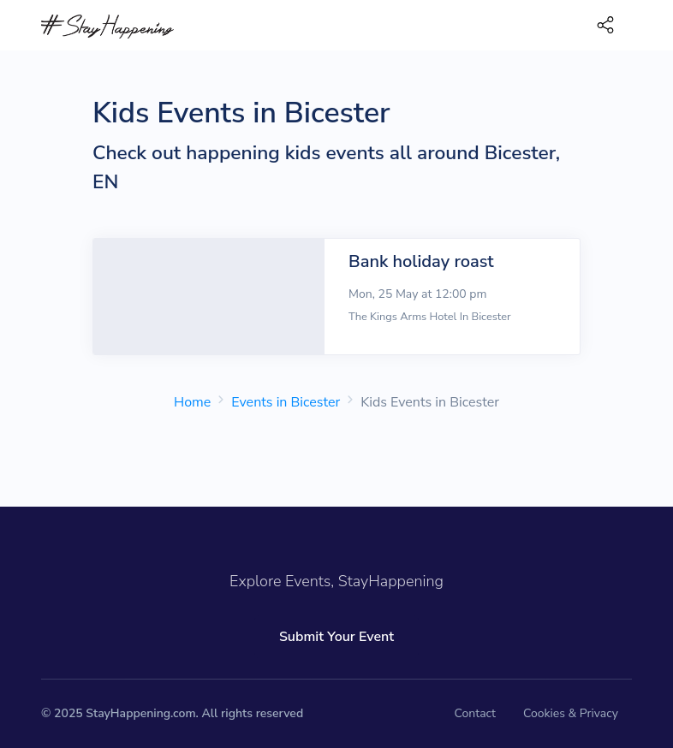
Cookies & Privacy (570, 713)
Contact (475, 713)
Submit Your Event (336, 636)
